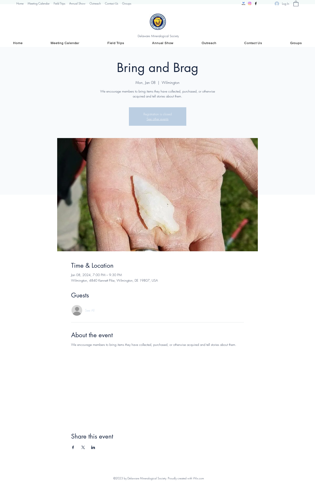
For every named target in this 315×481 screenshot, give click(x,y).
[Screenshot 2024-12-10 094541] (243, 3)
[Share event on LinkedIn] (93, 447)
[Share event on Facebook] (73, 447)
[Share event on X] (83, 447)
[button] (295, 3)
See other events (157, 119)
